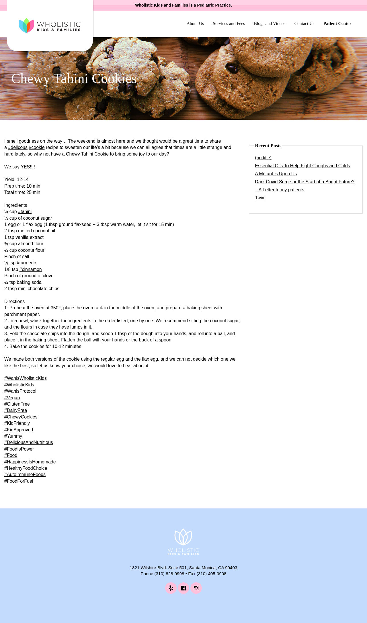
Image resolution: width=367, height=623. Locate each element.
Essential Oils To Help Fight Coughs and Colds (302, 165)
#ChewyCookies (21, 416)
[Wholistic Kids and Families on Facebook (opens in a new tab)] (183, 588)
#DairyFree (15, 410)
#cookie (36, 147)
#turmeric (26, 262)
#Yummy (13, 436)
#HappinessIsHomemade (30, 461)
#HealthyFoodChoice (25, 468)
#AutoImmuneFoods (25, 474)
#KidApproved (18, 429)
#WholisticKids (19, 384)
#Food (10, 455)
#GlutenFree (17, 404)
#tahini (25, 211)
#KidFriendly (17, 423)
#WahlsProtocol (20, 391)
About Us (195, 23)
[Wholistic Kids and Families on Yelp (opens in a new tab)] (171, 588)
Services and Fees (229, 23)
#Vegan (12, 397)
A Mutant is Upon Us (276, 173)
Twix (259, 197)
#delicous (18, 147)
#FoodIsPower (19, 449)
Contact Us (304, 23)
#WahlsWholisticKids (25, 378)
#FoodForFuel (18, 481)
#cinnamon (30, 269)
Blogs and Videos (269, 23)
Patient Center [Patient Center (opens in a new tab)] (337, 23)
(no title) (263, 157)
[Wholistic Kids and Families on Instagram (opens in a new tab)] (196, 588)
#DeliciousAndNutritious (28, 442)
